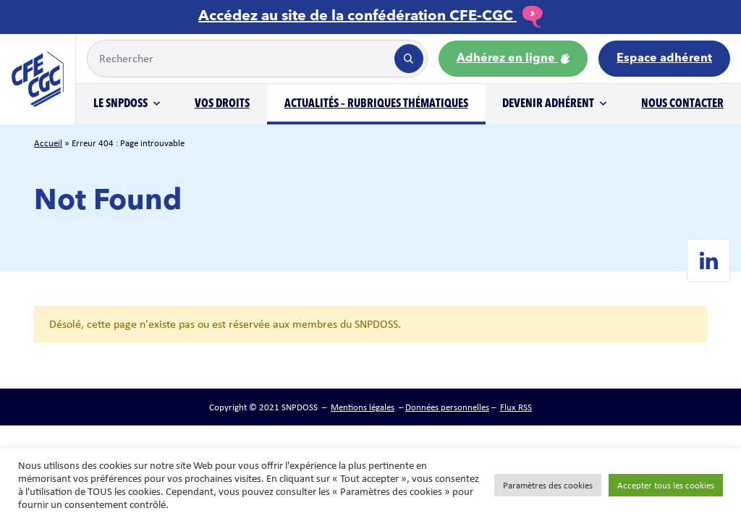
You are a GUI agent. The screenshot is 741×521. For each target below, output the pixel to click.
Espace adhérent (664, 58)
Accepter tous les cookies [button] (665, 485)
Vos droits (222, 104)
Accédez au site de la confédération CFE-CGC (370, 16)
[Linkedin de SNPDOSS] (708, 260)
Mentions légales (362, 407)
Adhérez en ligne (513, 58)
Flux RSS (516, 407)
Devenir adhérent (548, 104)
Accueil (48, 142)
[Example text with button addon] (239, 59)
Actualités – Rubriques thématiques (376, 104)
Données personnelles (447, 407)
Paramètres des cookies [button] (548, 485)
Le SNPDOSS (120, 104)
